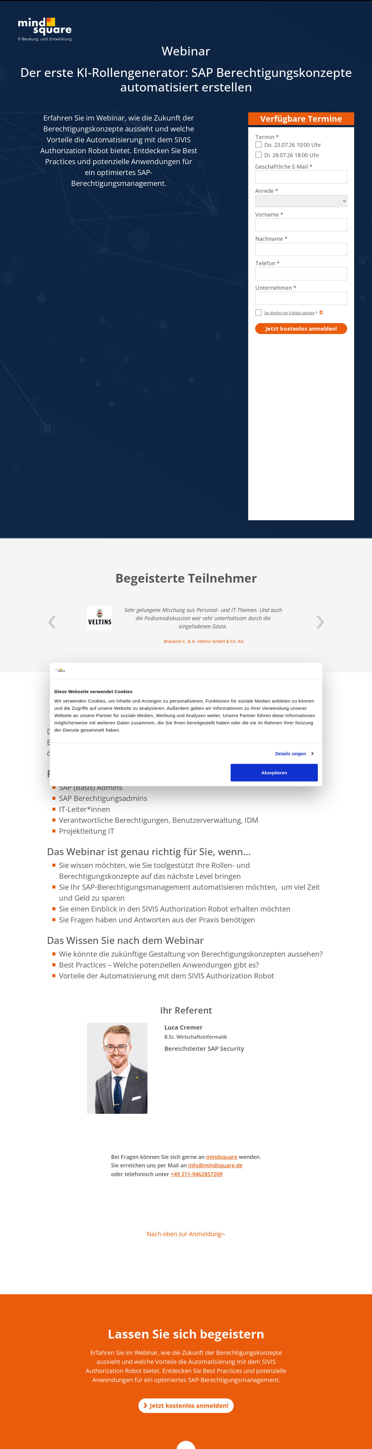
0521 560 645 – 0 (47, 1333)
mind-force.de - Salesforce (168, 1413)
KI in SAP (152, 1311)
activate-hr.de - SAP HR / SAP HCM (175, 1401)
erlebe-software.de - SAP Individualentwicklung (187, 1383)
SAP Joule (297, 1393)
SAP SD (295, 1330)
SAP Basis (297, 1375)
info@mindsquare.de (215, 994)
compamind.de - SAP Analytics (172, 1389)
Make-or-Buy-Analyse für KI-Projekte (177, 1317)
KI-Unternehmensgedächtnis (170, 1329)
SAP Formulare (302, 1312)
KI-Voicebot (155, 1335)
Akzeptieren (274, 772)
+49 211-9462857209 (196, 1003)
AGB (256, 1441)
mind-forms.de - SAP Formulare (173, 1395)
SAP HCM (297, 1321)
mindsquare (221, 986)
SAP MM (296, 1384)
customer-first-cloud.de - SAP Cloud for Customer (189, 1418)
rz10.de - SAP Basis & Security (171, 1371)
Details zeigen (290, 753)
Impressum (237, 1441)
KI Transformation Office (167, 1323)
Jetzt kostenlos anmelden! (186, 1235)
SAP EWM (297, 1357)
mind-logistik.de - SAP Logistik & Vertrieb (181, 1365)
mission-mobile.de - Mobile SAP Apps (178, 1377)
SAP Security (300, 1366)
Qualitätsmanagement (299, 1441)
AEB (269, 1441)
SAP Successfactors (306, 1339)
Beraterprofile (340, 1441)
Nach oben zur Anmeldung (186, 1063)
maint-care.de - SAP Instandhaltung (176, 1407)
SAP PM (296, 1348)
